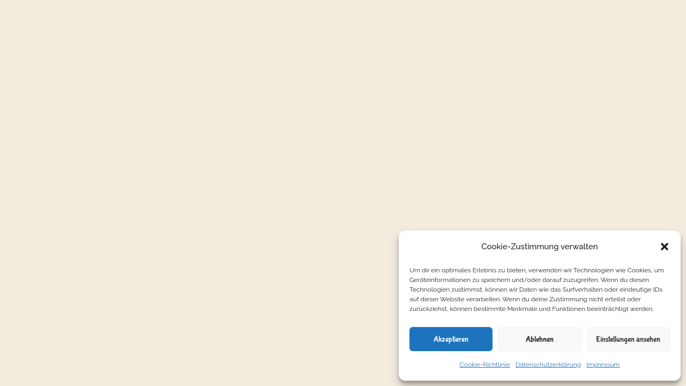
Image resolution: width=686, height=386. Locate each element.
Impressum (603, 364)
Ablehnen (540, 339)
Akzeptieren (451, 339)
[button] (664, 246)
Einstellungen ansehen (628, 339)
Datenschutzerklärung (548, 364)
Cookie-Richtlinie (485, 364)
